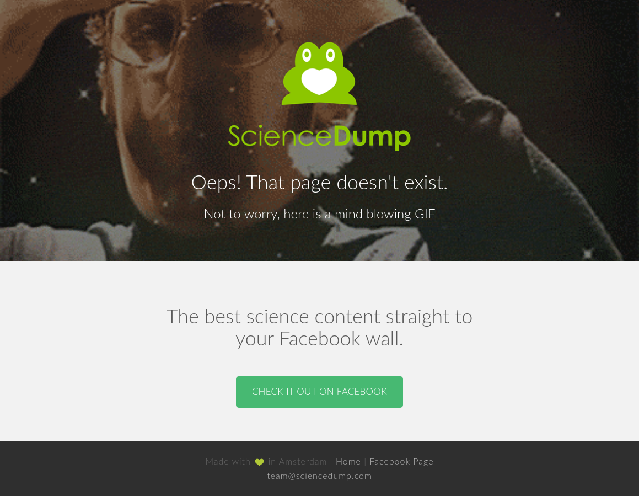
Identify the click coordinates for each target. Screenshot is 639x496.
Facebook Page (401, 461)
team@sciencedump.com (319, 475)
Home (348, 461)
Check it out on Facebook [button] (319, 391)
